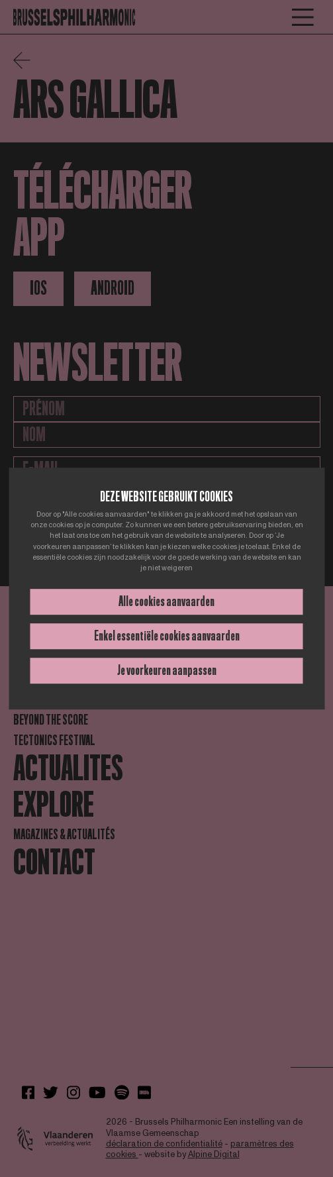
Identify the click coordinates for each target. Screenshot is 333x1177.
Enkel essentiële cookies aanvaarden (167, 636)
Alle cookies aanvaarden (166, 601)
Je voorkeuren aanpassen (166, 670)
